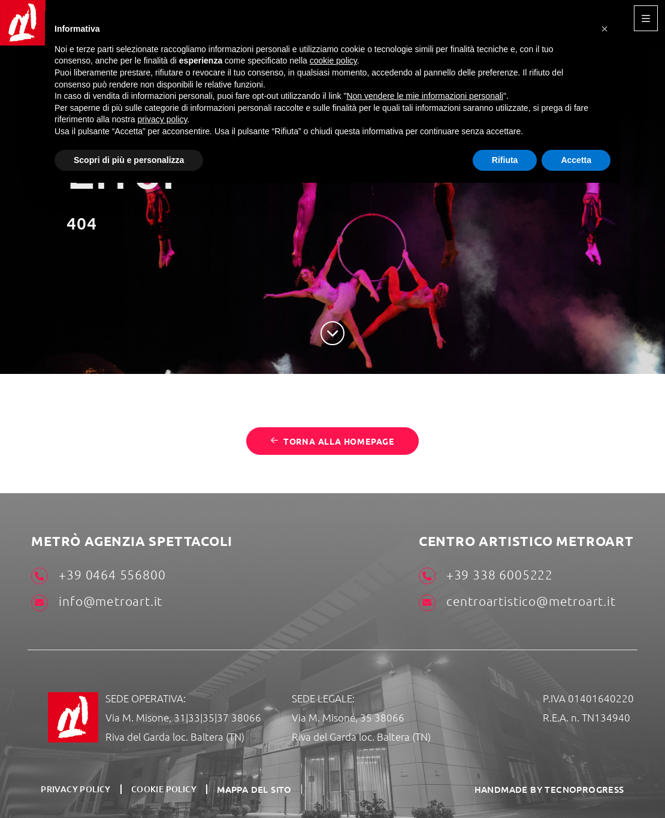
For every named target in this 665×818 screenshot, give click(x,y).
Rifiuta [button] (505, 160)
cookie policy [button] (333, 60)
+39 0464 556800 (98, 576)
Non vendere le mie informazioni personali (424, 96)
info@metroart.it (96, 602)
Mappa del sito (252, 789)
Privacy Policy (76, 789)
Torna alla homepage (332, 440)
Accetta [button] (576, 160)
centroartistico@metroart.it (517, 602)
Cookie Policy (164, 789)
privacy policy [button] (163, 119)
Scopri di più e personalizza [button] (129, 160)
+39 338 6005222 (486, 576)
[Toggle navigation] (646, 18)
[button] (604, 28)
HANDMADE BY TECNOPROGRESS (554, 789)
